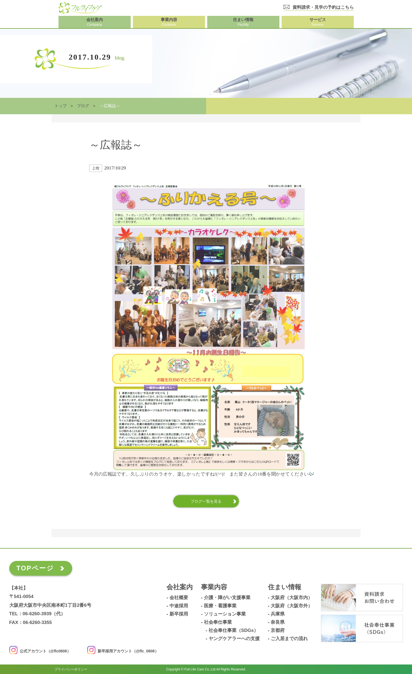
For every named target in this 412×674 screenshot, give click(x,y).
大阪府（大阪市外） (291, 605)
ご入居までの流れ (289, 638)
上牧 (95, 168)
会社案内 (179, 587)
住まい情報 (284, 587)
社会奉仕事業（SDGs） (233, 630)
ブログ (83, 106)
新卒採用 (179, 614)
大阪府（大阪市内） (291, 597)
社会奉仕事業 (218, 622)
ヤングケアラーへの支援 (234, 638)
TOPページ (35, 568)
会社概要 (179, 597)
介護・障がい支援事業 (227, 597)
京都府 (278, 630)
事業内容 (214, 587)
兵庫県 (278, 614)
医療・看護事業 (220, 605)
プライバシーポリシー (70, 669)
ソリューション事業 (225, 614)
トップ (60, 106)
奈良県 (278, 622)
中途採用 (179, 605)
